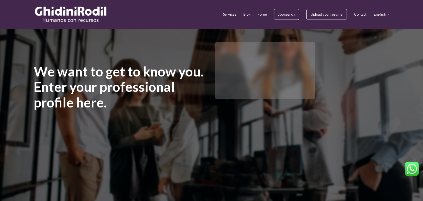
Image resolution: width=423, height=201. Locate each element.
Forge (262, 14)
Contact (360, 14)
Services (229, 14)
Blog (246, 14)
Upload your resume (326, 14)
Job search (286, 14)
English (382, 14)
